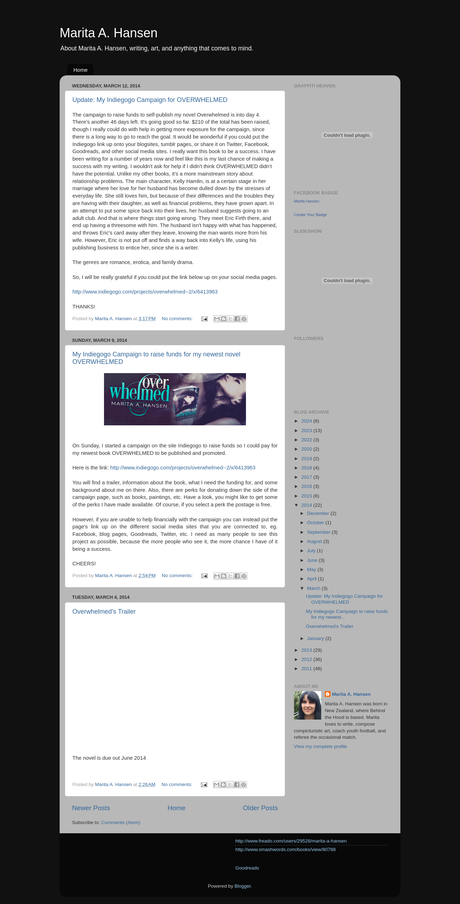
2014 (307, 505)
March (314, 588)
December (318, 513)
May (312, 569)
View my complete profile (320, 746)
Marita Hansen (306, 201)
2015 (307, 496)
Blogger (243, 886)
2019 (307, 458)
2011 (307, 668)
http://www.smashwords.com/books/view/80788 (285, 849)
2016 (307, 486)
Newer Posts (91, 808)
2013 (307, 650)
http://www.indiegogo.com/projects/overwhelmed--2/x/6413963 (145, 292)
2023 (307, 430)
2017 (307, 477)
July (312, 550)
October (316, 522)
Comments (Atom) (121, 822)
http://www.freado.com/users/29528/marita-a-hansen (291, 841)
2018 (307, 467)
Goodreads (247, 868)
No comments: (178, 318)
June (313, 560)
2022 (307, 439)
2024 (307, 421)
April (312, 578)
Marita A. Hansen (109, 33)
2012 (307, 659)
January (316, 638)
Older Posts (260, 808)
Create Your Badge (310, 214)
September (319, 532)
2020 (307, 449)
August (315, 541)
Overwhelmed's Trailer (104, 611)
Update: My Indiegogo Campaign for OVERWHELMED (150, 99)
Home (80, 70)
